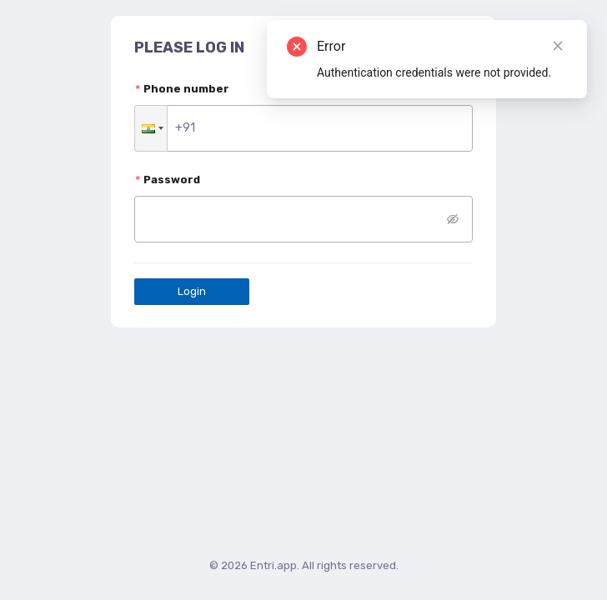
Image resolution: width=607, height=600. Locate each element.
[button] (151, 128)
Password (171, 179)
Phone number (186, 88)
